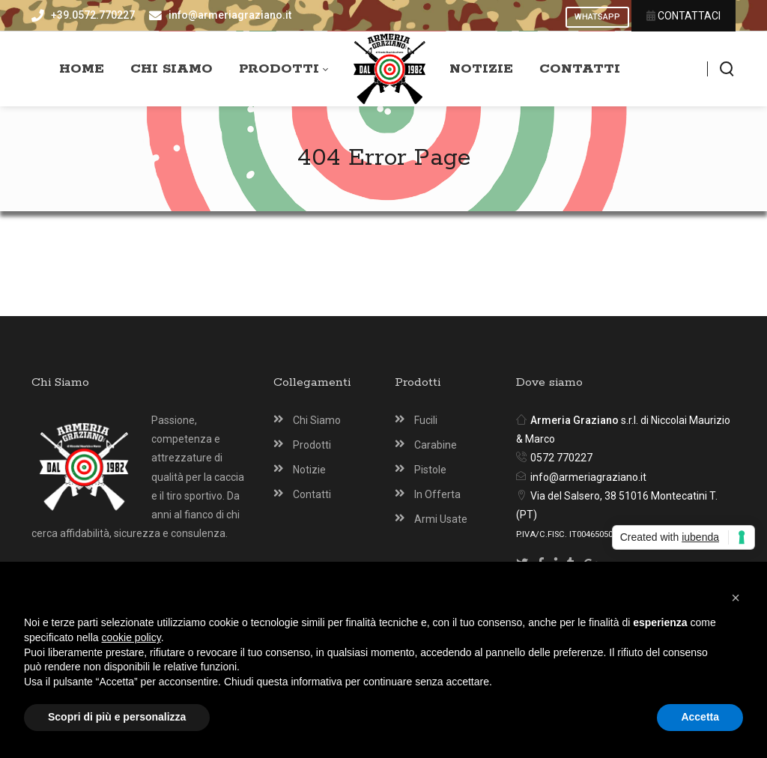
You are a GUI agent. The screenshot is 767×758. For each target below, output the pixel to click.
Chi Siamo (317, 420)
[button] (736, 598)
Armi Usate (440, 519)
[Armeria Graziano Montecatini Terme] (390, 69)
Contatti (312, 494)
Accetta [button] (700, 717)
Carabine (435, 445)
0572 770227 (561, 458)
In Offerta (437, 494)
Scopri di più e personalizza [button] (117, 717)
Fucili (425, 420)
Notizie (309, 470)
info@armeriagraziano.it (588, 477)
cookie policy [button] (131, 637)
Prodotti (312, 445)
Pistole (430, 470)
